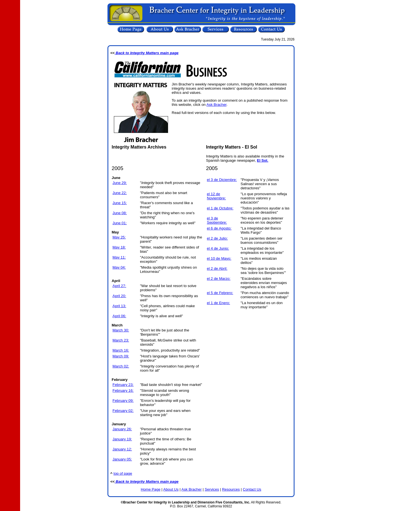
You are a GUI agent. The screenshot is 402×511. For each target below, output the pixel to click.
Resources (231, 489)
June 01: (120, 223)
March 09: (121, 356)
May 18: (119, 247)
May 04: (119, 267)
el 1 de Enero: (218, 303)
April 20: (119, 296)
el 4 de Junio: (218, 248)
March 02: (121, 366)
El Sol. (262, 160)
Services (212, 489)
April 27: (119, 286)
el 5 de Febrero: (220, 293)
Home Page (150, 489)
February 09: (123, 400)
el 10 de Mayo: (219, 258)
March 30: (121, 330)
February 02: (123, 411)
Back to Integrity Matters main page (147, 53)
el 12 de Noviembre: (216, 196)
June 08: (120, 213)
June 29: (120, 183)
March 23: (121, 340)
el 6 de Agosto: (219, 228)
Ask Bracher (216, 104)
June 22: (120, 193)
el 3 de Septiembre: (217, 220)
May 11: (119, 257)
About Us (171, 489)
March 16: (121, 350)
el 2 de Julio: (217, 238)
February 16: (123, 390)
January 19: (122, 439)
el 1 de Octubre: (220, 208)
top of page (123, 473)
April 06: (119, 316)
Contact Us (252, 489)
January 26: (122, 429)
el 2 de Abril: (217, 268)
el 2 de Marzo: (218, 278)
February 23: (123, 385)
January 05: (122, 459)
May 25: (119, 237)
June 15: (120, 203)
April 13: (119, 306)
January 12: (122, 449)
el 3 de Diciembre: (222, 180)
